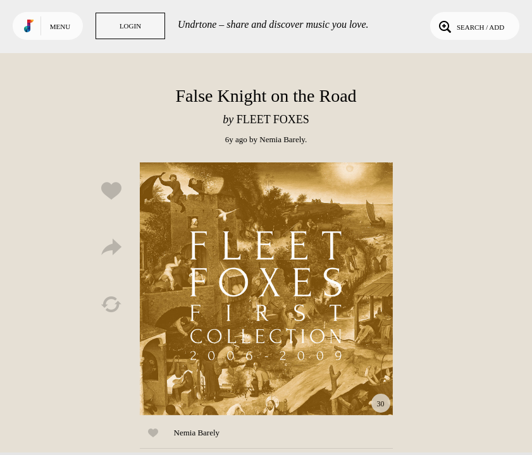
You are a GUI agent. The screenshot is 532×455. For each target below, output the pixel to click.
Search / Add (470, 25)
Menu (60, 26)
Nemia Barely (282, 139)
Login (130, 26)
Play (266, 289)
